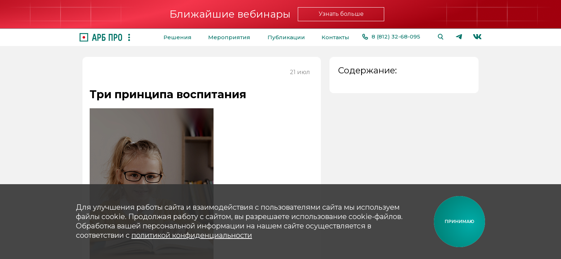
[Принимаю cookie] (459, 221)
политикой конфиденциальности (191, 235)
